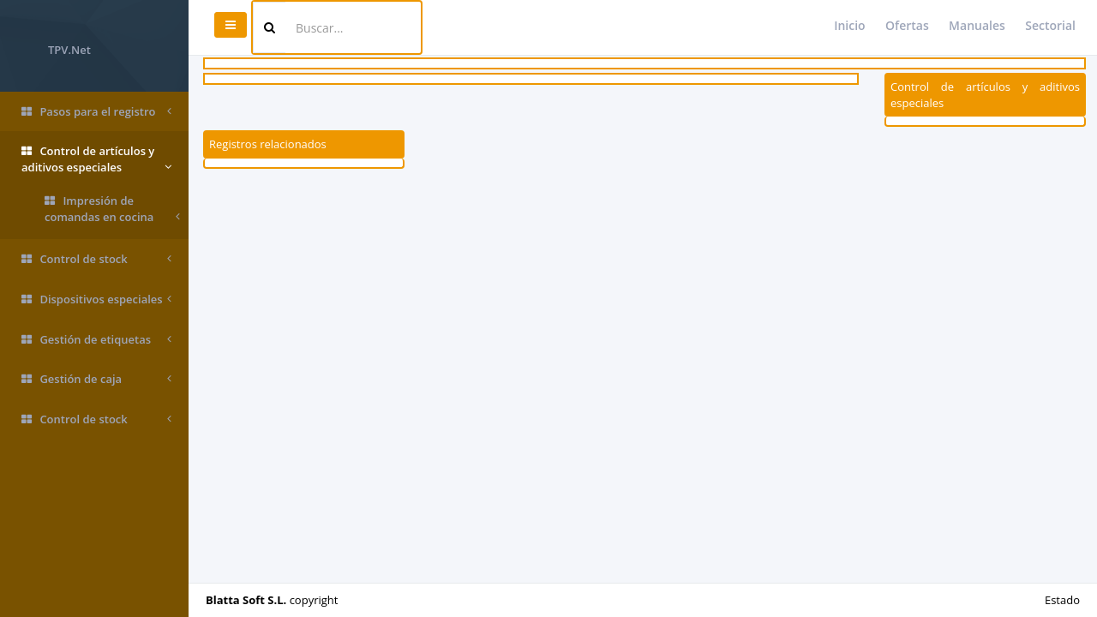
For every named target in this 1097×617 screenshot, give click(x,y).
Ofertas (907, 25)
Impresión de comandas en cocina (112, 209)
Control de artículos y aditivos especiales (96, 159)
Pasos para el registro (96, 112)
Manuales (977, 25)
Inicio (849, 25)
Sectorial (1050, 25)
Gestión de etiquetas (96, 340)
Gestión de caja (96, 379)
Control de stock (96, 259)
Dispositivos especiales (96, 299)
